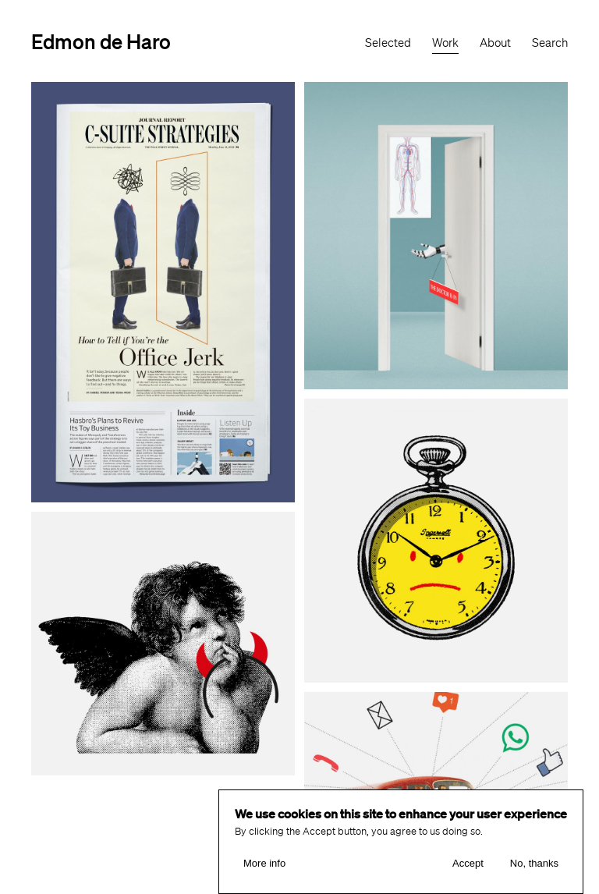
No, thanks (534, 865)
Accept (468, 865)
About (495, 43)
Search (550, 43)
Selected (388, 43)
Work (445, 43)
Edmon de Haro (101, 41)
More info (264, 865)
